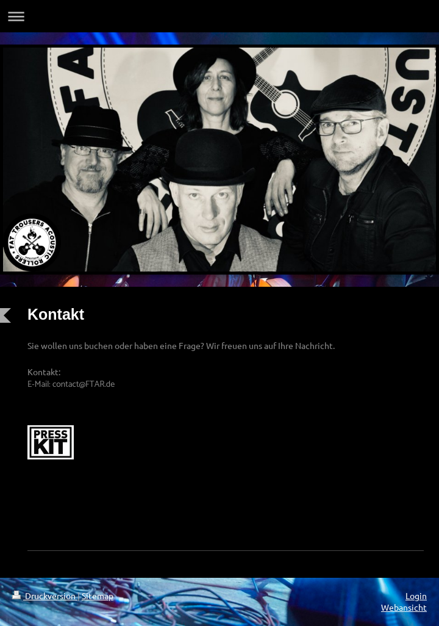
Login (416, 595)
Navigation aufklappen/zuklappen (219, 16)
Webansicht (404, 607)
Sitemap (97, 595)
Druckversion (44, 595)
